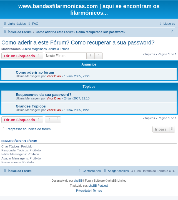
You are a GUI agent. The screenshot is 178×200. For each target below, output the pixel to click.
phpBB (78, 180)
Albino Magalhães (34, 49)
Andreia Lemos (58, 49)
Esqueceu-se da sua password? (43, 94)
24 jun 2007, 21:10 (76, 98)
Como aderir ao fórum (35, 72)
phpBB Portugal (98, 185)
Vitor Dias (54, 76)
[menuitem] (32, 23)
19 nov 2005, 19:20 (77, 110)
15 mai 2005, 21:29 (77, 76)
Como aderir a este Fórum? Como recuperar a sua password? (77, 42)
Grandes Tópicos (31, 106)
